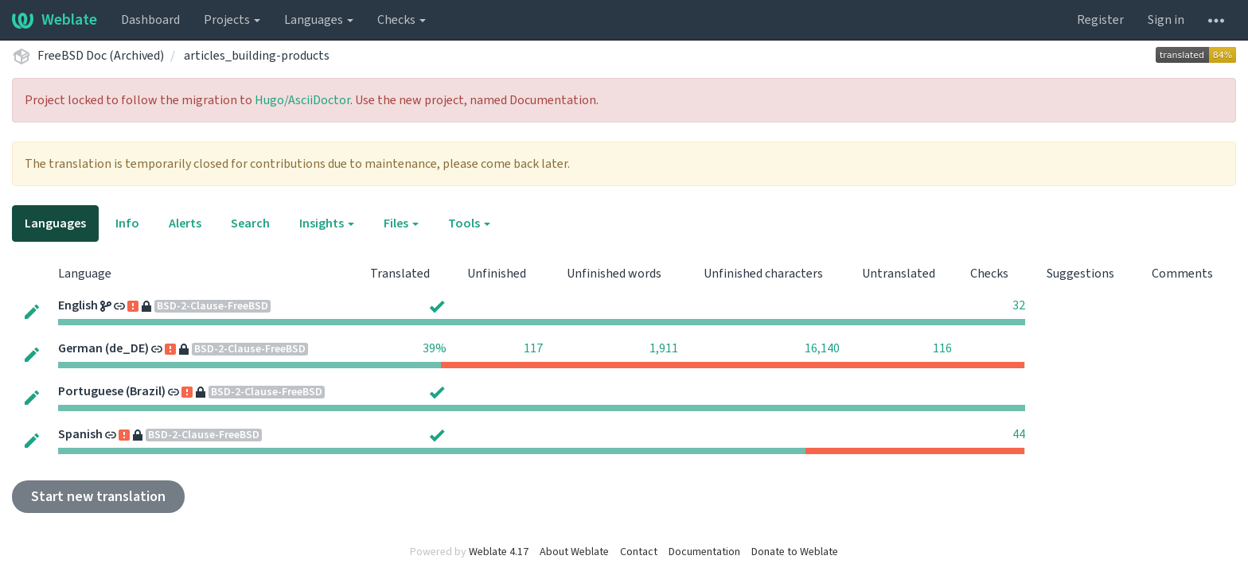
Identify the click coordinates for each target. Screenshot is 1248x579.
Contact (638, 552)
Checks (401, 20)
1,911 (663, 348)
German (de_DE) (103, 348)
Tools (469, 223)
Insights (326, 223)
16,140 (822, 348)
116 (942, 348)
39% (435, 348)
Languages (318, 20)
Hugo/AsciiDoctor (302, 100)
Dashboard (150, 20)
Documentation (704, 552)
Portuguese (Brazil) (112, 391)
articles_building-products (257, 55)
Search (250, 223)
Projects (232, 20)
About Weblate (574, 552)
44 (1018, 434)
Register (1100, 20)
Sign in (1166, 20)
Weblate (54, 20)
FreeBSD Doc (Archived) (100, 55)
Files (401, 223)
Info (127, 223)
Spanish (80, 434)
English (78, 305)
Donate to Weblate (794, 552)
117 (533, 348)
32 (1018, 305)
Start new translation (98, 497)
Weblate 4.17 (498, 552)
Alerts (185, 223)
